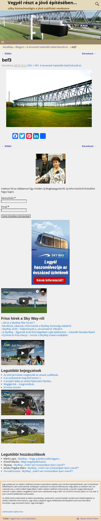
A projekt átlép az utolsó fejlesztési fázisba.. (28, 381)
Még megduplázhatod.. (33, 461)
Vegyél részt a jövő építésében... (23, 518)
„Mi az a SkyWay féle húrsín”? (18, 322)
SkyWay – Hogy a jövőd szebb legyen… (39, 458)
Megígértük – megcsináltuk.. (19, 384)
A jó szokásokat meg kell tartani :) (22, 378)
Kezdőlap (8, 47)
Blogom (20, 47)
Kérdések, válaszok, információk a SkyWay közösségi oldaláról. (37, 325)
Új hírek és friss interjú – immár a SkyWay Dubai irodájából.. (35, 335)
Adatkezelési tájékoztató (12, 511)
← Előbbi (7, 53)
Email (5, 206)
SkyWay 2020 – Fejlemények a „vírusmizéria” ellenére (32, 329)
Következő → (89, 53)
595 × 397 (33, 65)
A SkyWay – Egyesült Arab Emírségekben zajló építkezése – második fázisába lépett (48, 332)
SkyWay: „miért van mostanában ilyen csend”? (39, 464)
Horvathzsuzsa (12, 471)
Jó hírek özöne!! (12, 387)
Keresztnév (8, 198)
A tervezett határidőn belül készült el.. (48, 47)
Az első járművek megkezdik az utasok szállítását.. (31, 375)
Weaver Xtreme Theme (89, 518)
